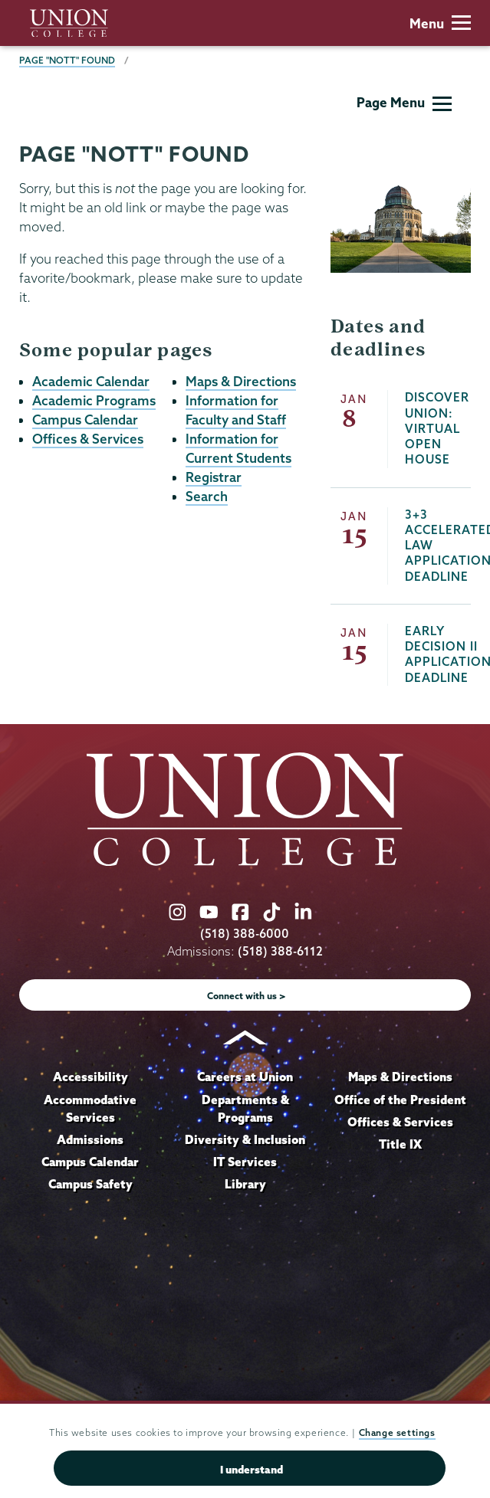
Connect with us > (246, 995)
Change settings (397, 1435)
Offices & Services (87, 439)
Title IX (400, 1144)
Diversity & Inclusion (245, 1139)
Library (245, 1184)
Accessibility (90, 1076)
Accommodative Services (90, 1109)
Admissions (90, 1139)
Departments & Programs (245, 1109)
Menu (440, 23)
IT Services (245, 1161)
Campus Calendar (85, 419)
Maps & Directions (241, 381)
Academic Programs (94, 400)
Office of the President (400, 1099)
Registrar (214, 477)
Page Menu (404, 102)
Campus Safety (90, 1184)
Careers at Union (245, 1076)
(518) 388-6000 (244, 933)
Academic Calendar (91, 381)
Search (207, 496)
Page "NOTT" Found (67, 60)
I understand (251, 1471)
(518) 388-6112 (280, 951)
